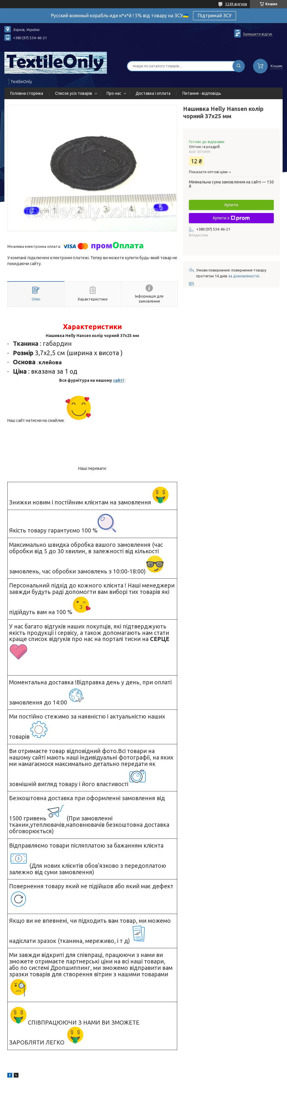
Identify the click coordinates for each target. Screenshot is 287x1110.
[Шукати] (239, 66)
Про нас (114, 93)
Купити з (231, 218)
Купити (231, 204)
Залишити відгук (257, 34)
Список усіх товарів (73, 93)
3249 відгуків (236, 4)
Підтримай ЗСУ (214, 15)
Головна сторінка (26, 93)
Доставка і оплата (153, 93)
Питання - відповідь (201, 93)
